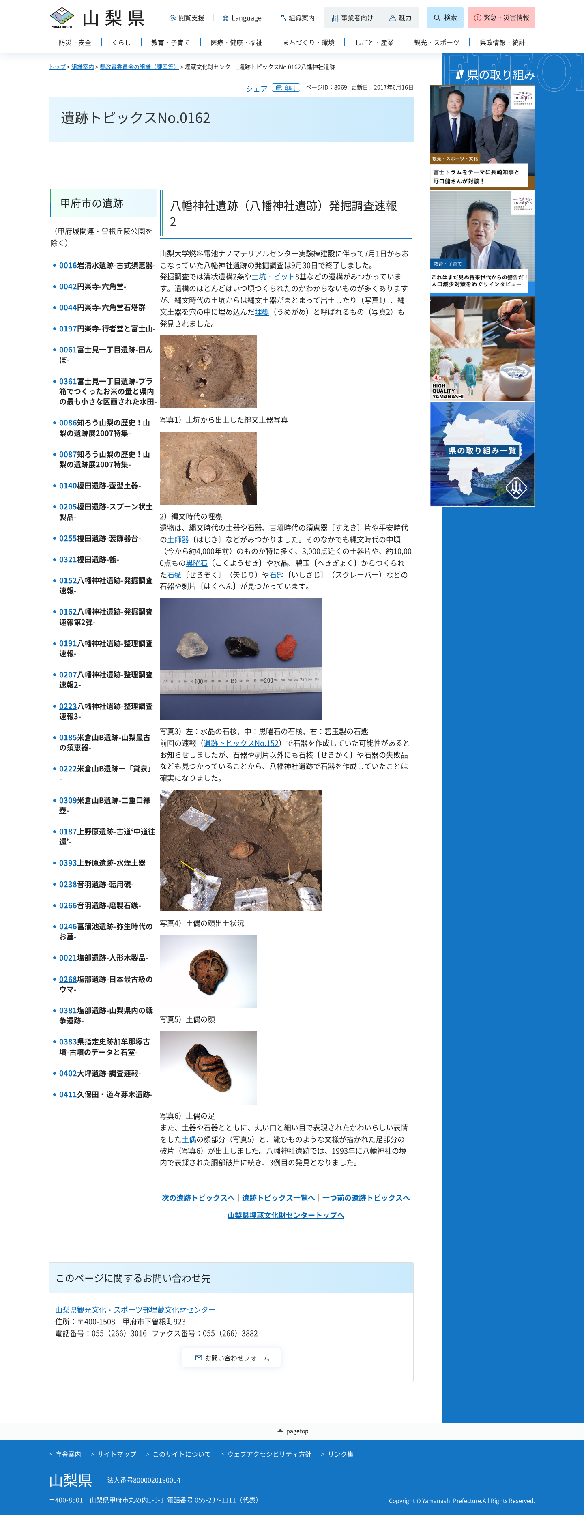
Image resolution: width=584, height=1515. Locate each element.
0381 (68, 1010)
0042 (68, 286)
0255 (68, 538)
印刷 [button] (290, 88)
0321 (68, 559)
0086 (68, 422)
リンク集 (341, 1454)
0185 (68, 737)
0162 (68, 611)
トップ (57, 66)
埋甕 (262, 311)
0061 (68, 349)
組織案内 (82, 66)
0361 (68, 381)
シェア (257, 88)
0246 (68, 926)
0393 (68, 862)
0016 (68, 265)
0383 (68, 1041)
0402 (68, 1073)
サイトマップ (116, 1454)
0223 (68, 706)
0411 (68, 1094)
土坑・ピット (273, 276)
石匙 (276, 574)
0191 (68, 643)
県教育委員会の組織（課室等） (139, 66)
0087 (68, 454)
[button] (188, 17)
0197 (68, 328)
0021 (68, 957)
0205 (68, 506)
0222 (68, 768)
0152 (68, 580)
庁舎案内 (68, 1454)
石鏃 (174, 574)
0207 (68, 674)
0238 (68, 884)
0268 (68, 978)
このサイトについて (181, 1454)
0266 (68, 905)
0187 (68, 831)
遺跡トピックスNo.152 (241, 742)
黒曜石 (197, 562)
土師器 (178, 539)
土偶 (189, 1139)
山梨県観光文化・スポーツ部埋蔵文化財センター (135, 1309)
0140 (68, 485)
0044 (68, 307)
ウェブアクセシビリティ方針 (269, 1454)
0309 (68, 800)
